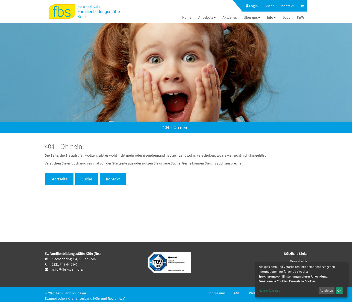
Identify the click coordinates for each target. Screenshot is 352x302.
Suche (269, 5)
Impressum (216, 293)
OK (339, 290)
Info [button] (271, 17)
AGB (237, 293)
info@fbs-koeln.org (67, 269)
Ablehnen (326, 290)
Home (186, 17)
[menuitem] (249, 6)
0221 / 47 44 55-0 (64, 264)
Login (252, 5)
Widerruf (256, 293)
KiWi (300, 17)
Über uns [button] (252, 17)
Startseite (59, 179)
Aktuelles (230, 17)
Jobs (286, 17)
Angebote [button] (207, 17)
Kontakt (287, 5)
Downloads (298, 261)
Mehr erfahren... (269, 290)
